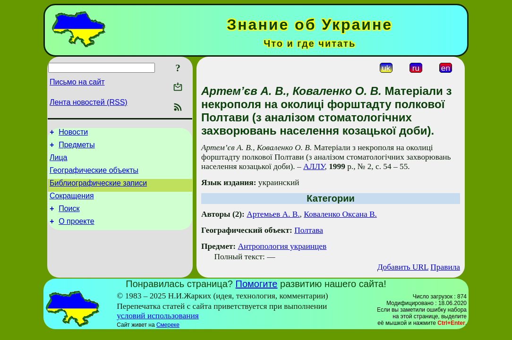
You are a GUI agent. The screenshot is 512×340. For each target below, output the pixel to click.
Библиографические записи (98, 190)
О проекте (76, 233)
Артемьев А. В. (273, 214)
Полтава (308, 230)
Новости (73, 133)
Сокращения (72, 204)
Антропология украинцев (282, 246)
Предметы (76, 148)
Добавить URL (402, 267)
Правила (445, 267)
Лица (59, 162)
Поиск (69, 218)
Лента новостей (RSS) (89, 102)
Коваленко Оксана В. (340, 214)
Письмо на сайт (77, 82)
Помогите (257, 284)
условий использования (158, 315)
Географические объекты (94, 176)
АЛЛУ (313, 166)
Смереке (167, 325)
